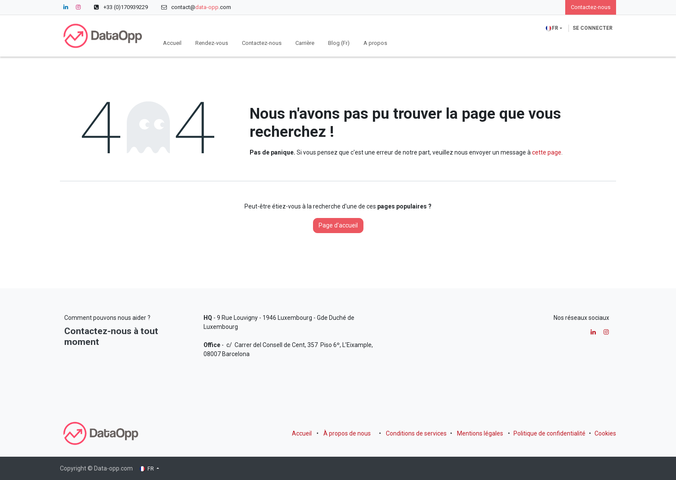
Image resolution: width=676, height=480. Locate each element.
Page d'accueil (338, 225)
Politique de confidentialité (549, 433)
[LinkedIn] (65, 7)
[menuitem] (172, 43)
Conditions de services (416, 433)
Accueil (302, 433)
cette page (546, 152)
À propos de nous (347, 433)
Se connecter (593, 28)
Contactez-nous (590, 7)
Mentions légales (480, 433)
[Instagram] (78, 7)
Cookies (605, 433)
